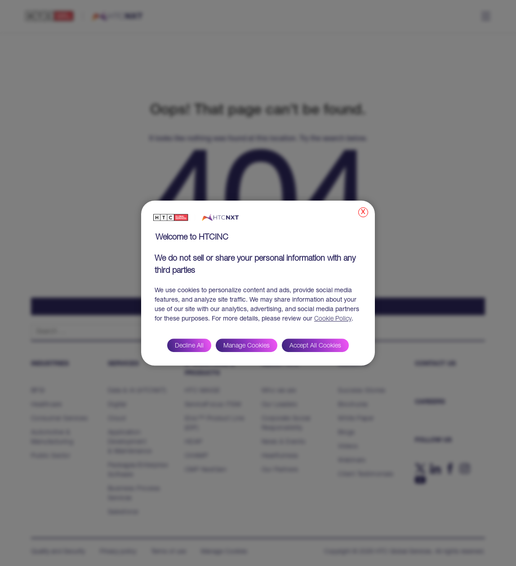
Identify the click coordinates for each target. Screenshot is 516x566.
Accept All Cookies (315, 346)
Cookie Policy (332, 319)
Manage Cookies (246, 346)
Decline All (189, 346)
